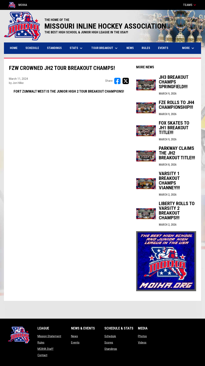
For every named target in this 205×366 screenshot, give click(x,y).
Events (75, 342)
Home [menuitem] (14, 48)
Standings (110, 348)
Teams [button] (190, 5)
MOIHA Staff (45, 348)
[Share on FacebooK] (117, 81)
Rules (40, 342)
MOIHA (17, 5)
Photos (142, 336)
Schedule (110, 336)
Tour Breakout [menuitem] (105, 48)
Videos (142, 342)
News (74, 336)
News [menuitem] (130, 48)
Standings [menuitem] (54, 48)
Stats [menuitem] (76, 48)
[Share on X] (126, 81)
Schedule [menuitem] (32, 48)
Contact (42, 355)
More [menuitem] (188, 48)
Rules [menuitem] (146, 48)
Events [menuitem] (163, 48)
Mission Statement (49, 336)
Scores (108, 342)
